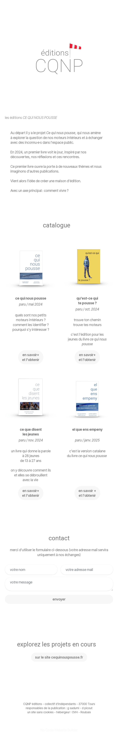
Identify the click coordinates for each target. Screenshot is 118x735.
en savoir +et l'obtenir (87, 493)
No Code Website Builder (59, 730)
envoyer (59, 599)
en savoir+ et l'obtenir (30, 357)
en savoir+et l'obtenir (30, 493)
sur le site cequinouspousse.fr (59, 657)
